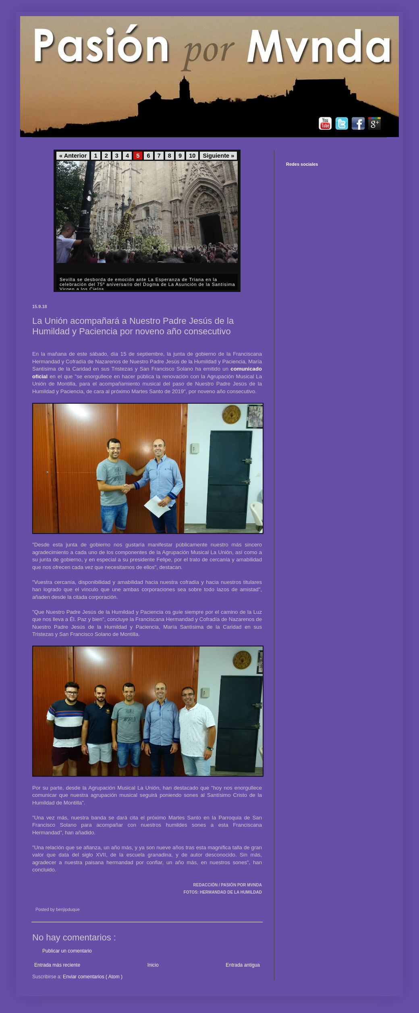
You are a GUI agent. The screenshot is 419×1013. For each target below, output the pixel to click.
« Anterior (73, 155)
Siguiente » (218, 155)
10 (192, 155)
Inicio (153, 965)
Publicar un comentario (67, 951)
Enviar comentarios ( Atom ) (92, 977)
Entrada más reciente (57, 965)
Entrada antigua (243, 965)
